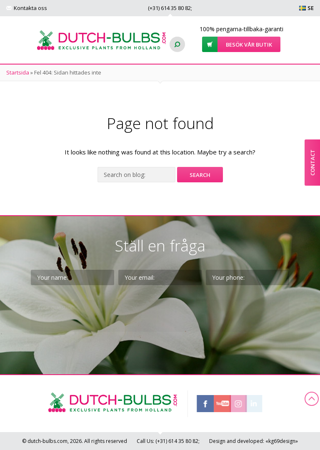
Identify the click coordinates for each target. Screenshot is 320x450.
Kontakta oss (30, 8)
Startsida (17, 72)
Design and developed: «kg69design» (253, 441)
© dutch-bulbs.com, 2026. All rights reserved (74, 441)
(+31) (169, 8)
